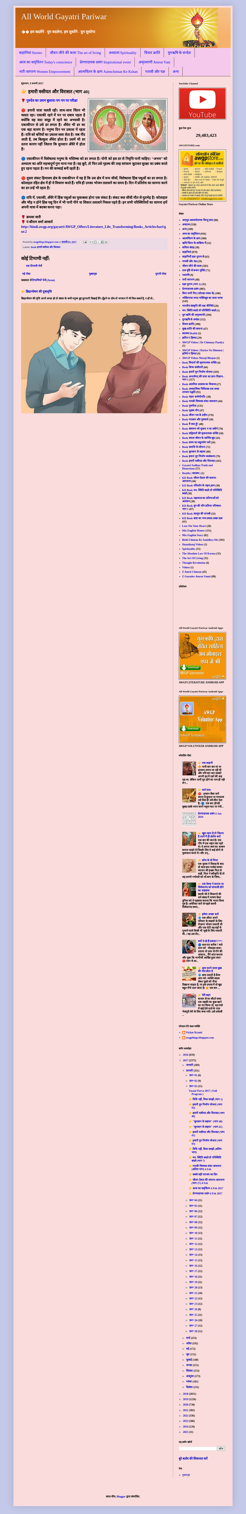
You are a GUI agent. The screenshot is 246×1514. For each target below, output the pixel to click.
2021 (186, 1410)
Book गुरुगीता (189, 405)
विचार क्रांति (152, 53)
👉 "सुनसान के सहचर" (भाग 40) (205, 1121)
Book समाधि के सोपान (193, 447)
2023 (186, 1421)
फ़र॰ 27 (193, 1325)
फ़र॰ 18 (193, 1276)
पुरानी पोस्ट (160, 273)
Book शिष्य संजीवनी (192, 367)
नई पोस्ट (26, 273)
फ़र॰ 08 (193, 1222)
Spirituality (188, 548)
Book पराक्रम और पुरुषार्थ (195, 419)
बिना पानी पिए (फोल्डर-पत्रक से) (198, 293)
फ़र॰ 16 (193, 1265)
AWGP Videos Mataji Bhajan (199, 358)
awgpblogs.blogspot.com (200, 1037)
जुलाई (189, 1359)
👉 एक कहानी (205, 763)
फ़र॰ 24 (193, 1309)
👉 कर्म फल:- (205, 789)
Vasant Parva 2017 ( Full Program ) (203, 1092)
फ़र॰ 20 (193, 1287)
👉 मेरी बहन (204, 995)
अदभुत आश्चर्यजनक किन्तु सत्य (197, 220)
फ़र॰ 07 (193, 1216)
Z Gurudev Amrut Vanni (196, 576)
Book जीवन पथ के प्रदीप (194, 415)
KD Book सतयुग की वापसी (196, 513)
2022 (186, 1415)
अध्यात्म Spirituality (123, 53)
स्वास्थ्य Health (189, 333)
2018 (186, 1393)
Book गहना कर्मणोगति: (194, 396)
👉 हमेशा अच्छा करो (208, 914)
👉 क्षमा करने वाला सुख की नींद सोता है (210, 970)
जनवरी (190, 1065)
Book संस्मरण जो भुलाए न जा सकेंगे (200, 428)
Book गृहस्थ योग (190, 410)
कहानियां (186, 252)
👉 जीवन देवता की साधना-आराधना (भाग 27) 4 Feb (207, 1181)
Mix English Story (192, 535)
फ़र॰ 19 (193, 1282)
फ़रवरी (190, 1070)
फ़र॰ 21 (193, 1293)
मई (188, 1348)
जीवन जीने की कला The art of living (75, 53)
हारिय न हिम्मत (189, 337)
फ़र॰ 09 (193, 1227)
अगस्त (189, 1365)
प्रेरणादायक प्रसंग (190, 288)
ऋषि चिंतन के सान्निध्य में (194, 243)
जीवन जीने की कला (192, 266)
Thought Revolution (193, 562)
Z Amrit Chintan (192, 571)
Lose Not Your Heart (194, 526)
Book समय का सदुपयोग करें (196, 442)
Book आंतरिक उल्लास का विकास (199, 384)
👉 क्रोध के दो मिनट (208, 860)
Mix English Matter (193, 530)
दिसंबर (189, 1387)
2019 (186, 1399)
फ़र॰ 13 (193, 1249)
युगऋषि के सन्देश (179, 53)
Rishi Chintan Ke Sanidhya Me (200, 539)
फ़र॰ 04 (193, 1200)
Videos (186, 567)
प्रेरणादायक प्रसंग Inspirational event (105, 62)
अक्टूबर (190, 1376)
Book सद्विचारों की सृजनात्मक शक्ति (200, 433)
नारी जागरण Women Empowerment (44, 72)
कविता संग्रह (188, 247)
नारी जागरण (188, 279)
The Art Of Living (192, 558)
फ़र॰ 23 (193, 1303)
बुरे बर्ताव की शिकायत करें (193, 1458)
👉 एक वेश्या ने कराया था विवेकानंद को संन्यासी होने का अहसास (211, 887)
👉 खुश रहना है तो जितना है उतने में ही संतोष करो (211, 835)
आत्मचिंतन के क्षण (191, 238)
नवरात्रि (185, 275)
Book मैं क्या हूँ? (190, 424)
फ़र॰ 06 (193, 1211)
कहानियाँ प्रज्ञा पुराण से (193, 256)
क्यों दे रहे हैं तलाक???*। (210, 941)
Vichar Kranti (194, 1032)
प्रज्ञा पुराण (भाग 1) (191, 284)
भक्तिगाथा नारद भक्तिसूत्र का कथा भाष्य (202, 297)
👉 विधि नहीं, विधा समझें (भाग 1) (206, 1099)
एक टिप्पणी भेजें (34, 266)
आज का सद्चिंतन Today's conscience (45, 62)
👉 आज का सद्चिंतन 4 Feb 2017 (206, 1188)
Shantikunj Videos (192, 544)
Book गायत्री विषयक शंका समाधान (199, 401)
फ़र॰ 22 (193, 1298)
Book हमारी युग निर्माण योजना (197, 371)
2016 (186, 1054)
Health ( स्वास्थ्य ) (191, 473)
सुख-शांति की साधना (192, 328)
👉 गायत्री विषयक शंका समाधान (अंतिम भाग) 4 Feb (205, 1168)
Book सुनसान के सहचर (194, 451)
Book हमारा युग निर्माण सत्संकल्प (198, 456)
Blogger (121, 1496)
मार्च (188, 1338)
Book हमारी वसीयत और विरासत (45, 247)
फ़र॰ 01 (193, 1075)
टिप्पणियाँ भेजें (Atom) (43, 280)
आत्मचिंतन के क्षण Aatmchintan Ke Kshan (108, 72)
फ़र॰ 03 (193, 1086)
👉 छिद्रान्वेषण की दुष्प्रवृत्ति (36, 291)
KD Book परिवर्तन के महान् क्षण (198, 485)
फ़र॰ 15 (193, 1260)
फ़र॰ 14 (193, 1254)
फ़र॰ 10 (193, 1233)
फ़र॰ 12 (193, 1244)
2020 (186, 1404)
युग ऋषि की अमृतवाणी (193, 314)
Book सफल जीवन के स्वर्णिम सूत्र (198, 438)
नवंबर (189, 1381)
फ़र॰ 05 (193, 1205)
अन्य (176, 72)
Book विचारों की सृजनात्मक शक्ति (199, 362)
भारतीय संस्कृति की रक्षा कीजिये (198, 305)
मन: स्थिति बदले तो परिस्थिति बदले (199, 310)
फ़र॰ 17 (193, 1271)
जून (188, 1354)
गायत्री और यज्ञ (155, 72)
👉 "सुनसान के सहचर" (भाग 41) (205, 1126)
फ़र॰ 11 (193, 1238)
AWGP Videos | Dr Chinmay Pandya (203, 342)
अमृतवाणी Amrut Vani (154, 62)
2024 (186, 1426)
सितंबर (190, 1370)
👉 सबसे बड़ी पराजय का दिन (203, 1174)
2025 (186, 1432)
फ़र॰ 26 (193, 1320)
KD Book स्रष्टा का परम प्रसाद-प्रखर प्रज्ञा (202, 518)
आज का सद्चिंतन (191, 233)
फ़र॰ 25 (193, 1314)
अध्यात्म (186, 224)
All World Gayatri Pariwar (64, 16)
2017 (186, 1060)
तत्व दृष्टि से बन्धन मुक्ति (193, 270)
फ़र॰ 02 (193, 1080)
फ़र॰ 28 (193, 1331)
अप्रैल (189, 1343)
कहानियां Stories (30, 53)
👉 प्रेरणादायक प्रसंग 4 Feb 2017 (205, 1193)
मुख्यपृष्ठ (93, 273)
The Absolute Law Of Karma (199, 553)
